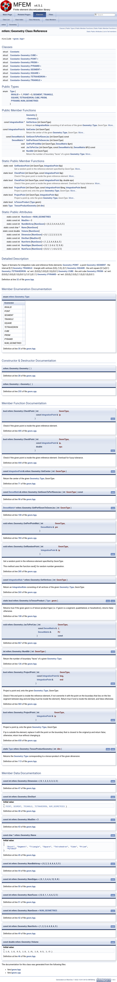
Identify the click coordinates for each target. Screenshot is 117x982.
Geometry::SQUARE (76, 268)
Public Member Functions (84, 28)
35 (19, 349)
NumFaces (26, 249)
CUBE (37, 98)
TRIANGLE (48, 94)
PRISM (44, 98)
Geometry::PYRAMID (46, 274)
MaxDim (25, 220)
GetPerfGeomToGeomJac (37, 140)
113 (20, 761)
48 (19, 811)
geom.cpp (30, 376)
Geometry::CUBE (65, 271)
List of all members (109, 32)
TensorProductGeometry (25, 206)
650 (20, 740)
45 (19, 855)
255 (20, 391)
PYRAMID (15, 101)
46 (19, 956)
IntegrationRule (16, 122)
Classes (62, 28)
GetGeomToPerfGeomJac (37, 137)
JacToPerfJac (32, 147)
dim (42, 206)
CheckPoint (19, 173)
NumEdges (26, 245)
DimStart (25, 238)
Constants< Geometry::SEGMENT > (25, 69)
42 (19, 918)
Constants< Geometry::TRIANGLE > (26, 80)
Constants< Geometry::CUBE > (23, 55)
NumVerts (26, 242)
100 (20, 515)
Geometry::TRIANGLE (22, 268)
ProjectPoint (19, 187)
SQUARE (15, 98)
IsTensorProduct (21, 202)
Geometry (13, 25)
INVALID (15, 94)
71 (19, 484)
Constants (14, 52)
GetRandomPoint (22, 166)
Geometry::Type (90, 125)
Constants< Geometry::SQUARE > (25, 73)
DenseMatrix (17, 137)
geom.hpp (18, 38)
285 (20, 571)
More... (111, 125)
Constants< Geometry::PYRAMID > (25, 66)
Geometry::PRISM (95, 271)
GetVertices (31, 122)
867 (20, 643)
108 (20, 616)
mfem (4, 25)
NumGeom (26, 217)
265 (20, 592)
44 (19, 871)
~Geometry (31, 118)
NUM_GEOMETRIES (29, 101)
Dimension (26, 234)
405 (20, 431)
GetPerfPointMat (33, 144)
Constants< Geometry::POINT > (24, 59)
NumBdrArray (27, 224)
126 (20, 664)
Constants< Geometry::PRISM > (24, 62)
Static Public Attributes (94, 32)
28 (19, 376)
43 (19, 827)
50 (19, 886)
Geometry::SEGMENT (96, 265)
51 (19, 902)
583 (20, 704)
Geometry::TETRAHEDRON (14, 271)
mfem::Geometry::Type (19, 297)
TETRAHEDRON (27, 98)
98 (19, 499)
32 (18, 279)
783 (20, 538)
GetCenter (30, 129)
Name (24, 227)
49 (19, 933)
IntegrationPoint (15, 129)
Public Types (70, 28)
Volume (24, 231)
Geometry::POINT (71, 265)
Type (12, 91)
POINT (26, 94)
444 (20, 463)
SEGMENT (37, 94)
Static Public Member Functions (105, 28)
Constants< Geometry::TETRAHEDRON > (28, 77)
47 (19, 788)
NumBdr (30, 151)
